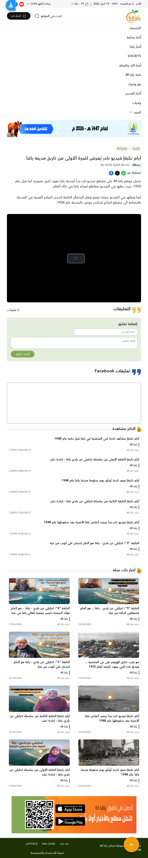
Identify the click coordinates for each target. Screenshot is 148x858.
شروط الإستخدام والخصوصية (47, 853)
